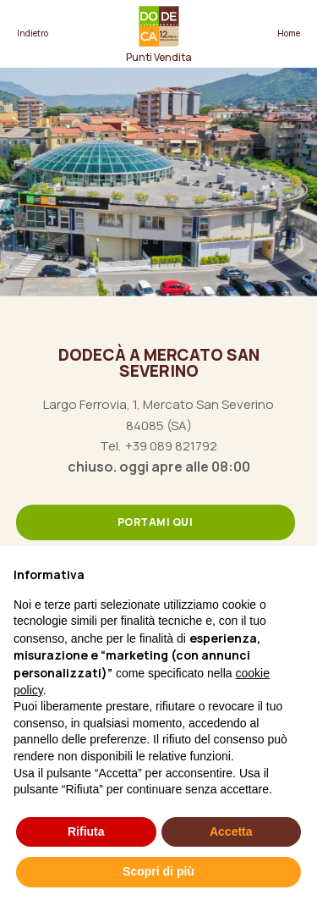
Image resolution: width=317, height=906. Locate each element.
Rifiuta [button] (86, 831)
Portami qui (156, 522)
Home (288, 33)
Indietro (32, 33)
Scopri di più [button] (158, 871)
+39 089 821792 (171, 446)
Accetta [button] (231, 831)
